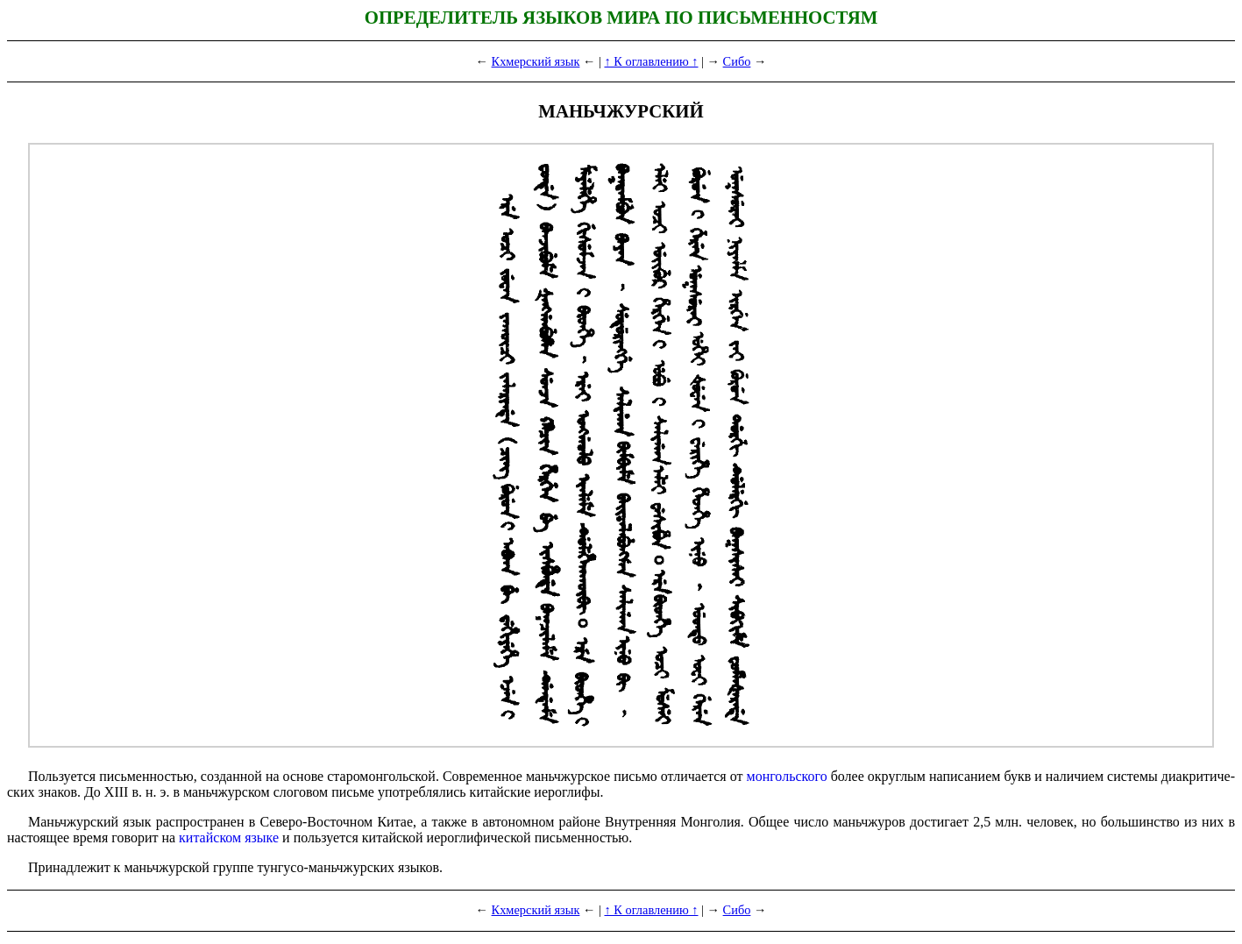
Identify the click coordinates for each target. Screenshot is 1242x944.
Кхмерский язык (536, 61)
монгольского (787, 776)
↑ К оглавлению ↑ (651, 61)
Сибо (737, 61)
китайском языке (229, 837)
